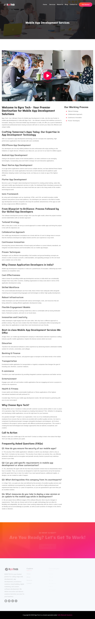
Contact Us (73, 4)
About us (60, 4)
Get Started (85, 4)
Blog (66, 4)
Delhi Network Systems (64, 615)
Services (52, 4)
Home (45, 4)
